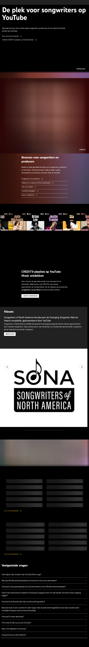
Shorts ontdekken (28, 195)
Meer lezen (10, 334)
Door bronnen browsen (10, 36)
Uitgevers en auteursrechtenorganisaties (36, 183)
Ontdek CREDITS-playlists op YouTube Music (18, 40)
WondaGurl (81, 69)
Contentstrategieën (28, 191)
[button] (44, 574)
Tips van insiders (27, 187)
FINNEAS (82, 149)
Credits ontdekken (30, 296)
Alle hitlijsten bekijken (11, 511)
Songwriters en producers (30, 179)
